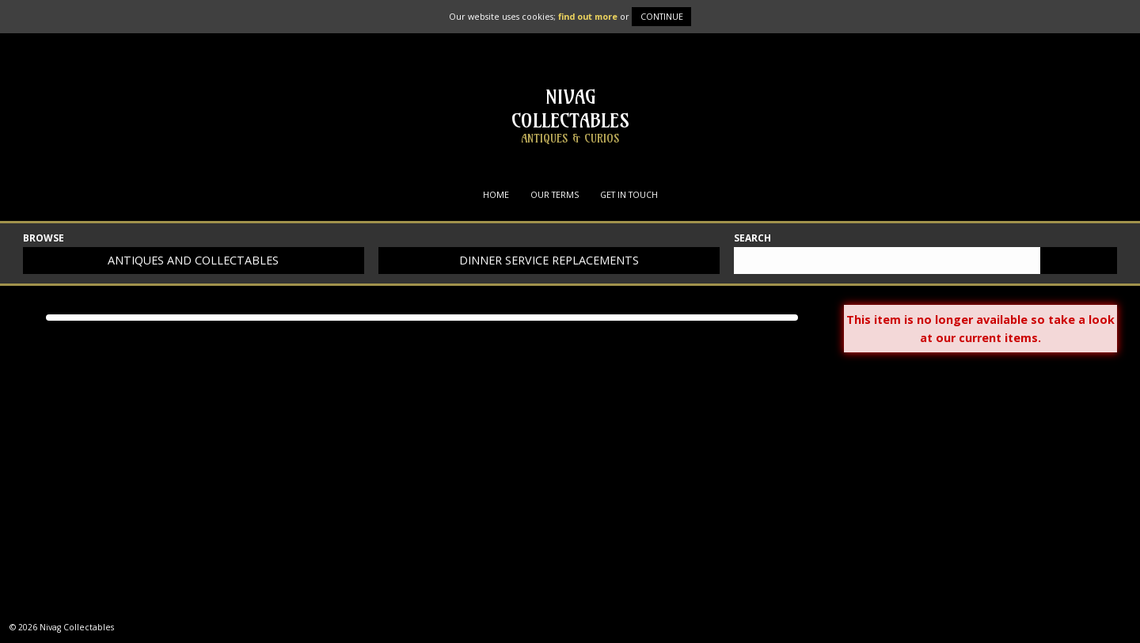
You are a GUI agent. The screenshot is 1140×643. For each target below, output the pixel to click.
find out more (588, 16)
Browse (43, 239)
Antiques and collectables (193, 260)
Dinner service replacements (549, 260)
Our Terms (554, 194)
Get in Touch (629, 194)
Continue (661, 16)
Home (496, 194)
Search (752, 239)
